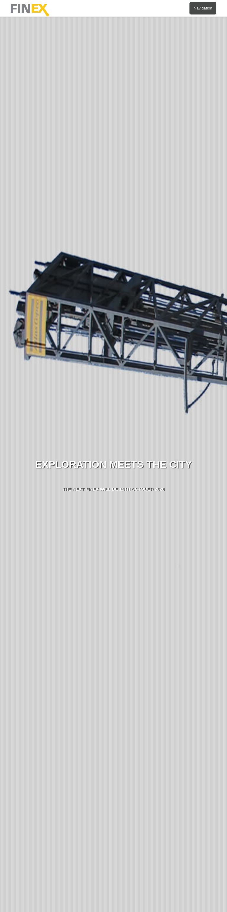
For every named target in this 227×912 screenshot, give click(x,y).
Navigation (203, 8)
